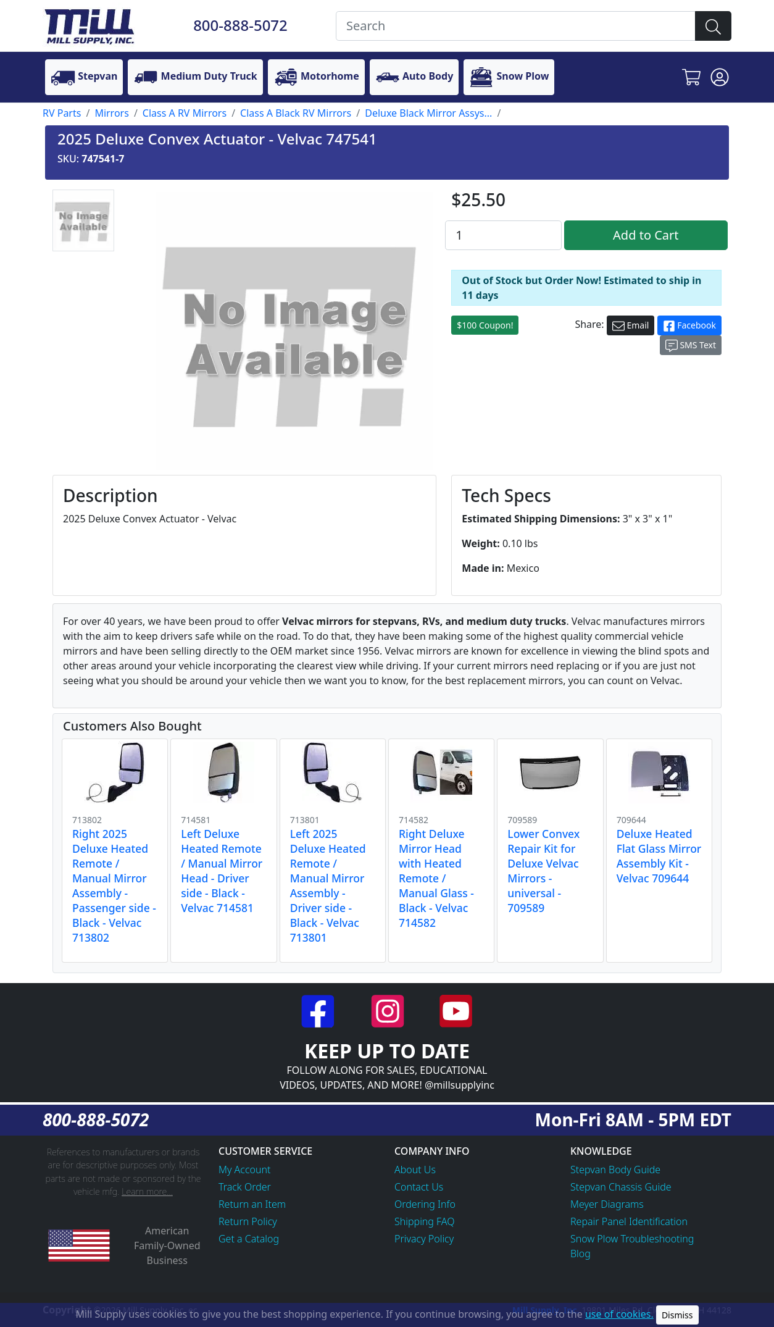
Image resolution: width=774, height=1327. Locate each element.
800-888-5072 (240, 25)
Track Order (244, 1187)
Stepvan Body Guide (615, 1169)
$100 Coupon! (485, 325)
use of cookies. (619, 1314)
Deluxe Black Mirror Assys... (428, 113)
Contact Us (418, 1187)
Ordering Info (425, 1204)
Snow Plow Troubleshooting (632, 1238)
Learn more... (147, 1191)
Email (630, 325)
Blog (580, 1253)
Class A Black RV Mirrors (295, 113)
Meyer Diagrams (607, 1204)
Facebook (689, 325)
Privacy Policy (424, 1238)
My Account (244, 1169)
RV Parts (62, 113)
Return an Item (252, 1204)
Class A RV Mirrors (185, 113)
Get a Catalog (248, 1238)
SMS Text (690, 345)
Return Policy (247, 1221)
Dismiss (677, 1315)
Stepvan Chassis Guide (621, 1187)
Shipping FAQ (424, 1221)
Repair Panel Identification (629, 1221)
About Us (415, 1169)
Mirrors (111, 113)
